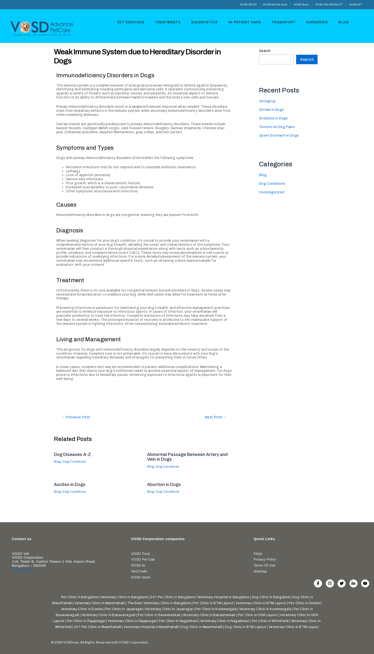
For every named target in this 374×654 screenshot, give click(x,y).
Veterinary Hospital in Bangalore (223, 597)
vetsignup (267, 101)
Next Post (214, 417)
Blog (339, 22)
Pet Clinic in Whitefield (270, 621)
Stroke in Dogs (272, 109)
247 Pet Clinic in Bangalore (172, 597)
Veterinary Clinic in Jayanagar (169, 609)
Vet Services (132, 22)
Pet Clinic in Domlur (304, 603)
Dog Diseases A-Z (74, 454)
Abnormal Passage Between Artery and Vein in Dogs (190, 457)
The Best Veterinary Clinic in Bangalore (159, 603)
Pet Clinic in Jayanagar (124, 609)
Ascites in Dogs (71, 484)
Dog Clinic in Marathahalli (201, 627)
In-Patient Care (243, 22)
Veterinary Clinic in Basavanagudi (108, 615)
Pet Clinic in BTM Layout (213, 603)
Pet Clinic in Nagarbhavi (178, 621)
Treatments (168, 22)
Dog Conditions (76, 461)
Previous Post (78, 417)
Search (264, 50)
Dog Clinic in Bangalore (271, 597)
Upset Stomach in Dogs (280, 135)
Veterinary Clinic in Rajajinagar (132, 621)
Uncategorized (272, 192)
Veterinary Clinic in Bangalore (124, 597)
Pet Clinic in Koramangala (216, 609)
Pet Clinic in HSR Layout (258, 615)
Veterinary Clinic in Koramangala (265, 609)
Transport (281, 22)
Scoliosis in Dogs (274, 118)
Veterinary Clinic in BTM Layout (261, 603)
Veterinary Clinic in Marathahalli (99, 603)
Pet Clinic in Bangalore (79, 597)
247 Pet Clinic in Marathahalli (97, 627)
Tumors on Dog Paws (277, 127)
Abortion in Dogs (165, 484)
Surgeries (314, 22)
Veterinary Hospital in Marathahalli (151, 627)
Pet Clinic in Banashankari (159, 615)
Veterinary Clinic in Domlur (82, 609)
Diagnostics (204, 22)
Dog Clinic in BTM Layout (245, 627)
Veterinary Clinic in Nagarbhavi (224, 621)
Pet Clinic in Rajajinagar (86, 621)
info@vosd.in (23, 568)
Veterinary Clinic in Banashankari (209, 615)
